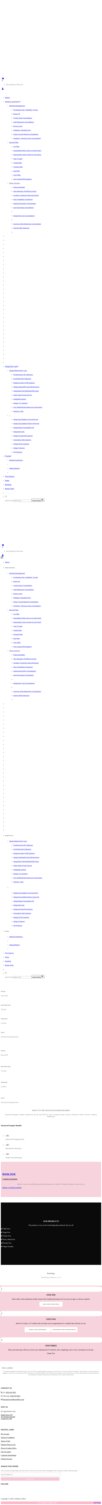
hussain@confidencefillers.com (13, 1399)
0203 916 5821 (11, 1392)
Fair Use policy (6, 1452)
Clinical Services (6, 1459)
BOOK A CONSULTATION (11, 1188)
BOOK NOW (9, 1174)
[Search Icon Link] (6, 497)
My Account (5, 1434)
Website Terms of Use (8, 1445)
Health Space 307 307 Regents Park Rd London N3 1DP (8, 1417)
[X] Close (97, 1503)
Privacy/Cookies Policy (9, 1448)
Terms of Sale (5, 1441)
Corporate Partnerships (8, 1455)
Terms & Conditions (7, 1437)
